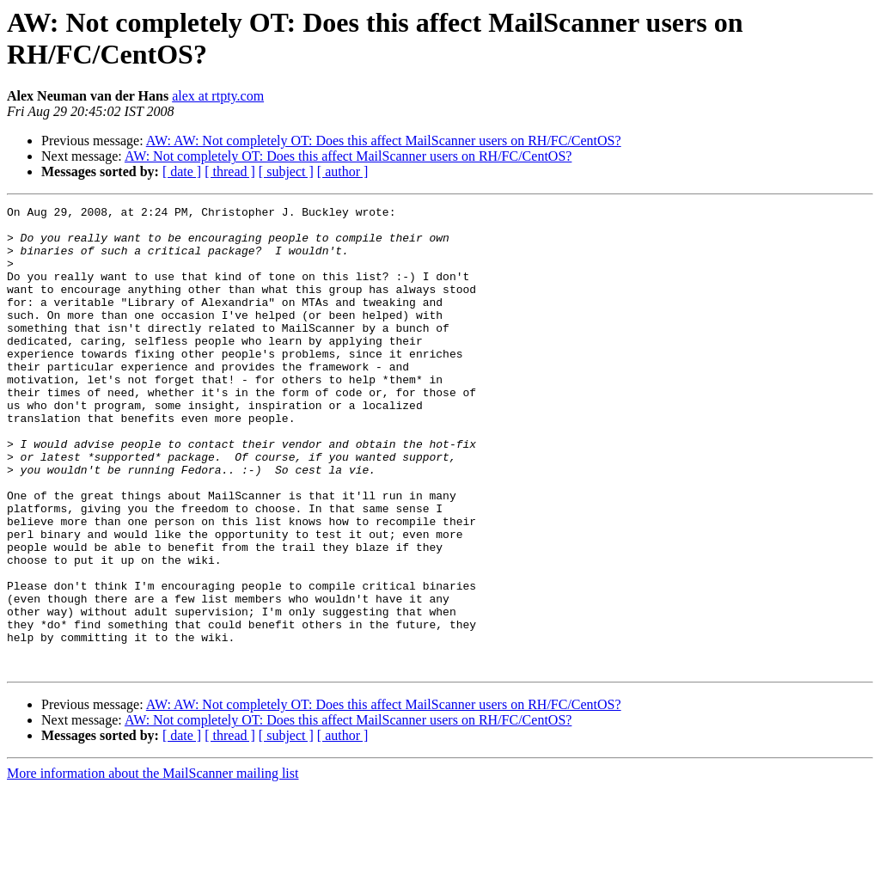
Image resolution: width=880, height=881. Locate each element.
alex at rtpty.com (218, 96)
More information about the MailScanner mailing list (152, 866)
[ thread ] (230, 171)
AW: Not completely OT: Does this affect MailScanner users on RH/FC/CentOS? (348, 156)
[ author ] (343, 171)
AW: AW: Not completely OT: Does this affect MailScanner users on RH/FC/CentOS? (383, 140)
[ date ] (181, 171)
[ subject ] (286, 171)
